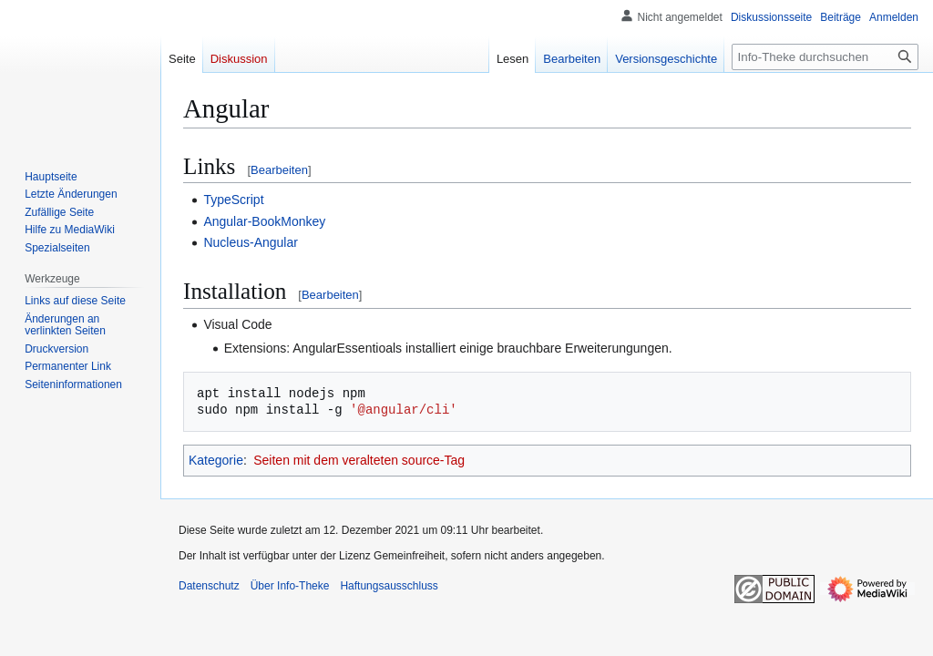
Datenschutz (209, 585)
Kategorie (216, 460)
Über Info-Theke (290, 585)
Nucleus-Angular (250, 242)
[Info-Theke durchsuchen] (825, 57)
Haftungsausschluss (388, 585)
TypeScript (233, 199)
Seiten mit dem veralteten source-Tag (359, 460)
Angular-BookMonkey (264, 221)
